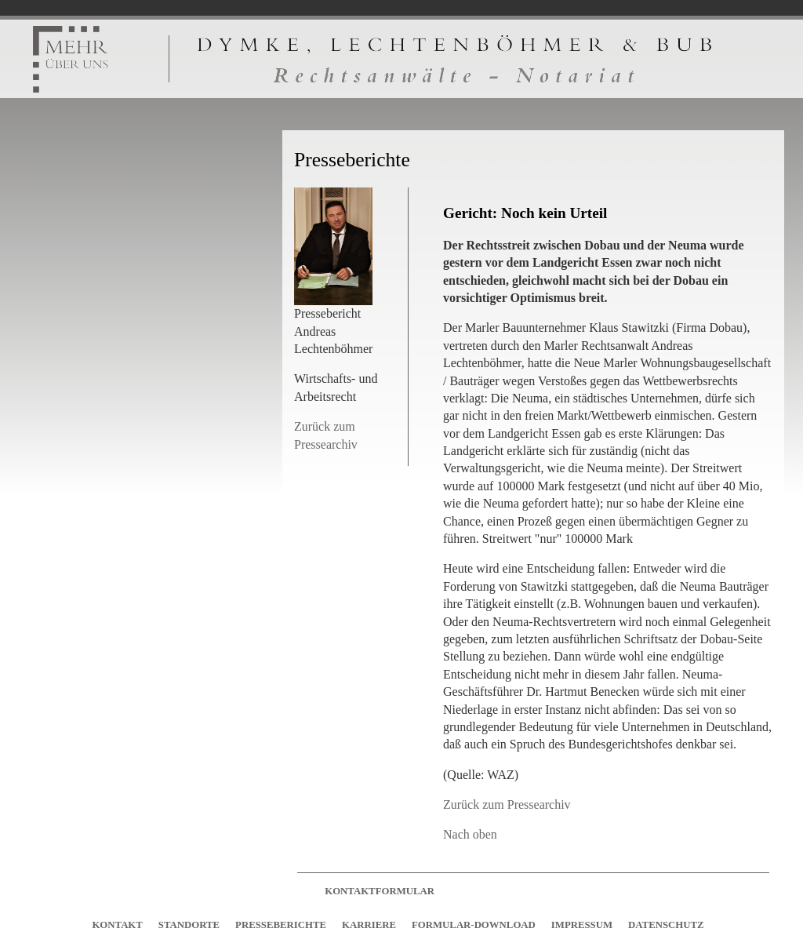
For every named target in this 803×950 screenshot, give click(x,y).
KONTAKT (117, 924)
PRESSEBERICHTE (280, 924)
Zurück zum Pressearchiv (507, 804)
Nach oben (470, 834)
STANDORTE (189, 924)
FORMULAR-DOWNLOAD (474, 924)
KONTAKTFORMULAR (379, 891)
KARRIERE (369, 924)
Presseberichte (352, 159)
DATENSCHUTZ (665, 924)
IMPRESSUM (581, 924)
